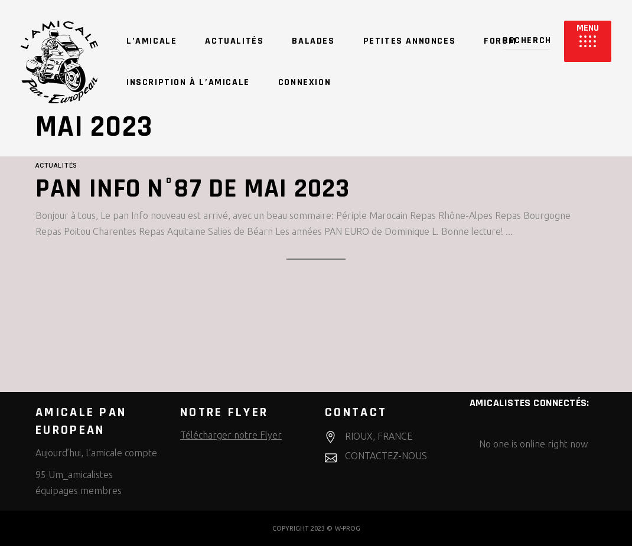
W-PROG (347, 528)
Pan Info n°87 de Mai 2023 (192, 189)
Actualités (56, 166)
